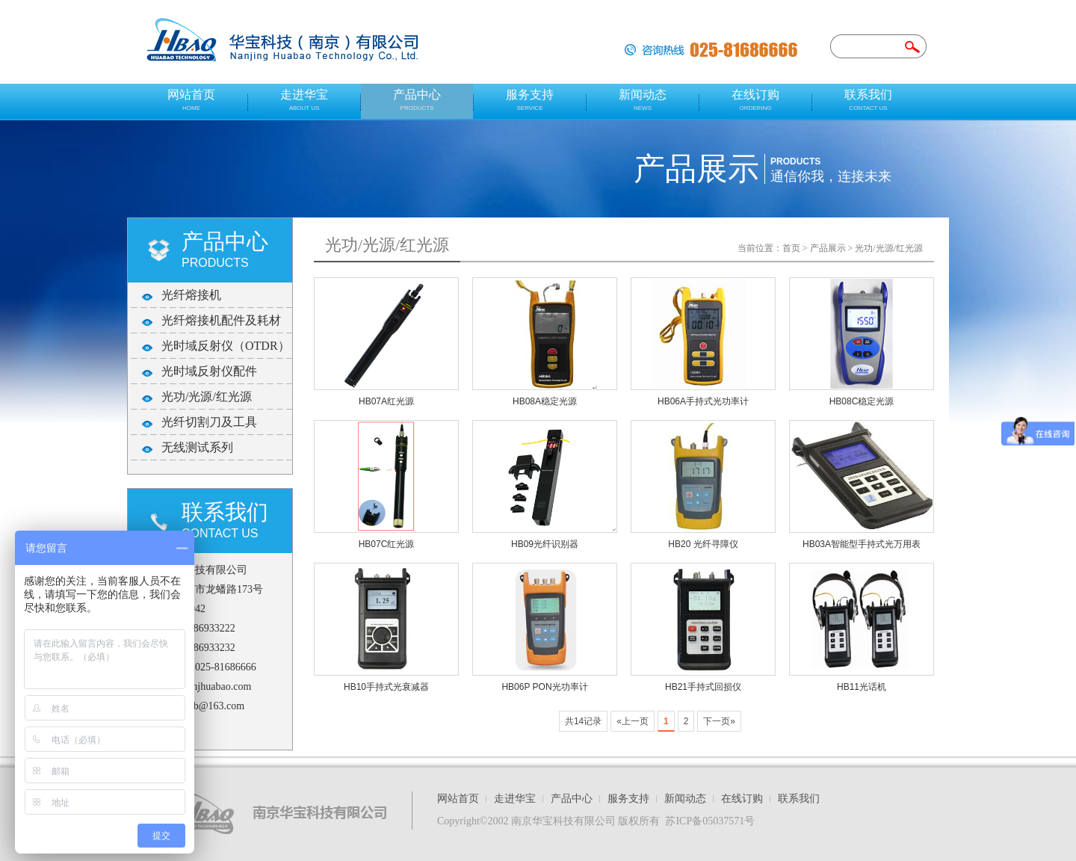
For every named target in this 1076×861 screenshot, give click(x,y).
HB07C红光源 (387, 544)
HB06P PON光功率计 (544, 687)
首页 (791, 248)
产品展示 (828, 248)
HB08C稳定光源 (861, 401)
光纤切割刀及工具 (209, 422)
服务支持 (530, 99)
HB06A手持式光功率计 (703, 401)
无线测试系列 (197, 447)
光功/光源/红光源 (206, 396)
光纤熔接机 (191, 294)
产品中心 (417, 99)
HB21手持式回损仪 (703, 687)
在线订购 (755, 99)
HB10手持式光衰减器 (386, 687)
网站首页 (191, 99)
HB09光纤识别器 (544, 544)
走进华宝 (304, 99)
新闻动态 (643, 99)
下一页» (719, 721)
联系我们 (868, 99)
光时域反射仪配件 (209, 371)
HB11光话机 (861, 687)
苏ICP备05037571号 (710, 821)
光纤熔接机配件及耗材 (221, 320)
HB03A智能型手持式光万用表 (862, 544)
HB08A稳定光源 (545, 401)
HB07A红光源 (386, 401)
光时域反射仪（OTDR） (225, 345)
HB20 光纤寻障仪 (703, 544)
